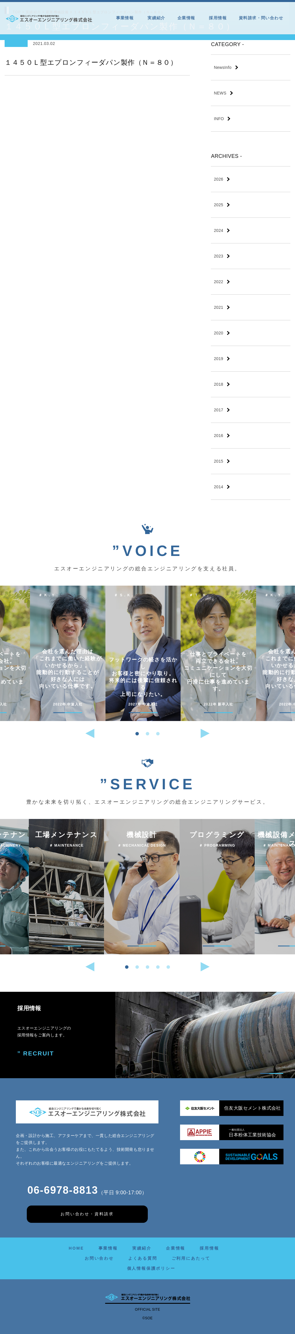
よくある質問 (142, 1258)
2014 (218, 487)
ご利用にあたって (191, 1258)
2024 (218, 230)
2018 (218, 384)
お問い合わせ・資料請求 (87, 1214)
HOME (76, 1248)
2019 (218, 358)
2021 (218, 307)
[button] (137, 733)
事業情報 (126, 18)
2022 (218, 281)
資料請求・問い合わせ (261, 18)
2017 (218, 410)
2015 (218, 461)
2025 (218, 205)
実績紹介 (156, 18)
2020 (218, 333)
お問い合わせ (99, 1258)
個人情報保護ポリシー (151, 1268)
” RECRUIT (35, 1053)
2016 (218, 435)
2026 (218, 179)
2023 (218, 256)
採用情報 (218, 18)
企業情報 (187, 18)
